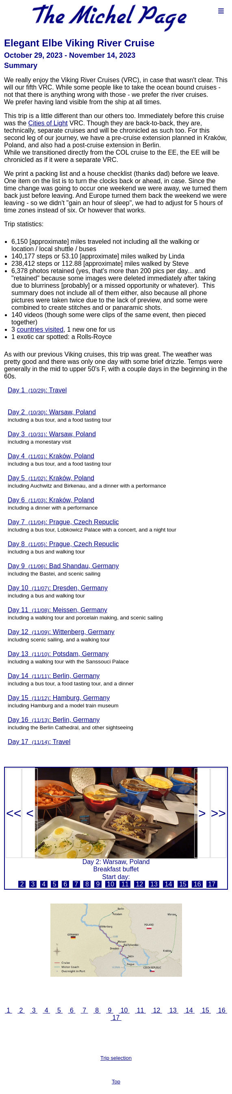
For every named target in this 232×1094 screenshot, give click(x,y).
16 (197, 884)
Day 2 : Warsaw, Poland (52, 412)
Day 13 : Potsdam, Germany (58, 653)
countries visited (40, 329)
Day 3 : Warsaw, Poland (52, 434)
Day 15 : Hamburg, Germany (59, 697)
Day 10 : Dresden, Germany (58, 587)
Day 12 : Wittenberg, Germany (61, 631)
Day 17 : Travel (39, 741)
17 (211, 884)
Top (116, 1082)
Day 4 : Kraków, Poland (51, 456)
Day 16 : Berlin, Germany (54, 719)
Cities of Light (48, 123)
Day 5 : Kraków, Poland (51, 478)
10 (110, 884)
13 (154, 884)
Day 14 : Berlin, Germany (54, 675)
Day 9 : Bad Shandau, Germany (63, 565)
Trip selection (116, 1058)
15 (183, 884)
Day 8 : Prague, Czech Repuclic (63, 543)
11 (124, 884)
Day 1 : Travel (37, 390)
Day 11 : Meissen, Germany (57, 609)
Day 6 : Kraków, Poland (51, 500)
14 (168, 884)
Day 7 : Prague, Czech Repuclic (63, 522)
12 (139, 884)
